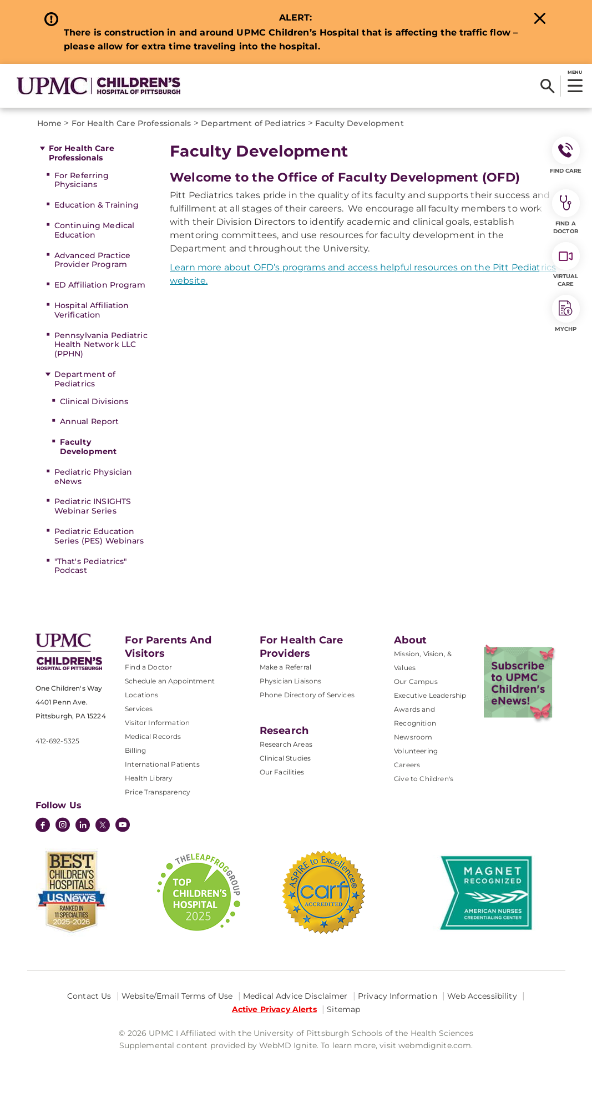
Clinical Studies (285, 758)
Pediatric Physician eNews (93, 476)
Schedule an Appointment (170, 681)
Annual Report (89, 421)
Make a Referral (285, 667)
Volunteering (416, 751)
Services (139, 709)
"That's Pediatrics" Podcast (90, 566)
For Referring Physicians (81, 180)
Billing (135, 750)
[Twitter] (102, 825)
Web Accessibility (482, 996)
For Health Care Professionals (81, 153)
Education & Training (96, 205)
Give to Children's (423, 778)
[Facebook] (43, 826)
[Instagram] (62, 826)
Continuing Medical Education (94, 230)
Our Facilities (282, 772)
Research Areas (286, 744)
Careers (407, 765)
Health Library (149, 778)
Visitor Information (157, 722)
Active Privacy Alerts (274, 1009)
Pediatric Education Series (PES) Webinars (99, 536)
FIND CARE (566, 155)
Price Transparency (157, 792)
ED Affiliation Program (99, 285)
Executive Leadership (430, 695)
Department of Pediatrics (85, 379)
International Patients (162, 764)
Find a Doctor (148, 667)
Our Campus (416, 681)
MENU (574, 72)
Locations (141, 695)
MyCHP (566, 314)
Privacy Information (397, 996)
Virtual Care (566, 265)
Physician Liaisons (291, 681)
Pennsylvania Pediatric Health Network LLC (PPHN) (101, 344)
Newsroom (413, 737)
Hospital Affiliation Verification (91, 310)
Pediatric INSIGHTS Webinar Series (92, 506)
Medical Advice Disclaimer (295, 996)
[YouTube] (122, 826)
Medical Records (153, 736)
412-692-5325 (58, 741)
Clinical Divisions (94, 401)
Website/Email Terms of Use (177, 996)
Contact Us (89, 996)
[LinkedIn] (82, 826)
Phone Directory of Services (307, 695)
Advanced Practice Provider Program (92, 260)
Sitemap (343, 1009)
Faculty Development (88, 446)
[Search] (547, 86)
